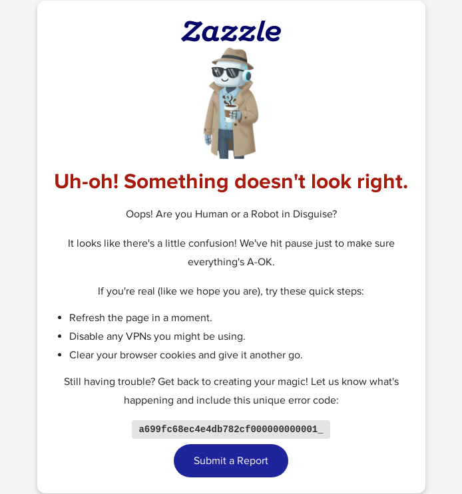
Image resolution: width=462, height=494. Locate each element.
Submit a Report (231, 461)
